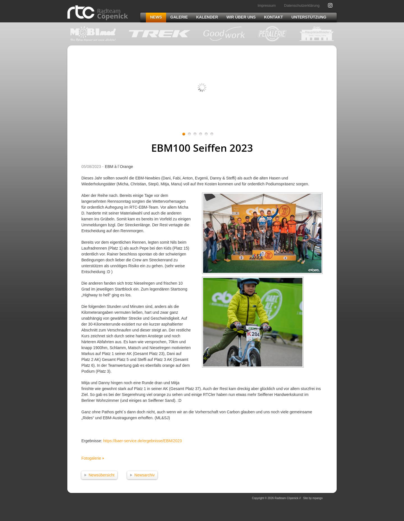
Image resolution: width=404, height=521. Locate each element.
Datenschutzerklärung (302, 5)
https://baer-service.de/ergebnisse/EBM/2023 (142, 441)
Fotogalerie (91, 458)
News (156, 17)
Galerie (179, 17)
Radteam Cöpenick (97, 12)
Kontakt (273, 17)
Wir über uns (241, 17)
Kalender (207, 17)
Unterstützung (308, 17)
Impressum (267, 5)
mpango (318, 498)
